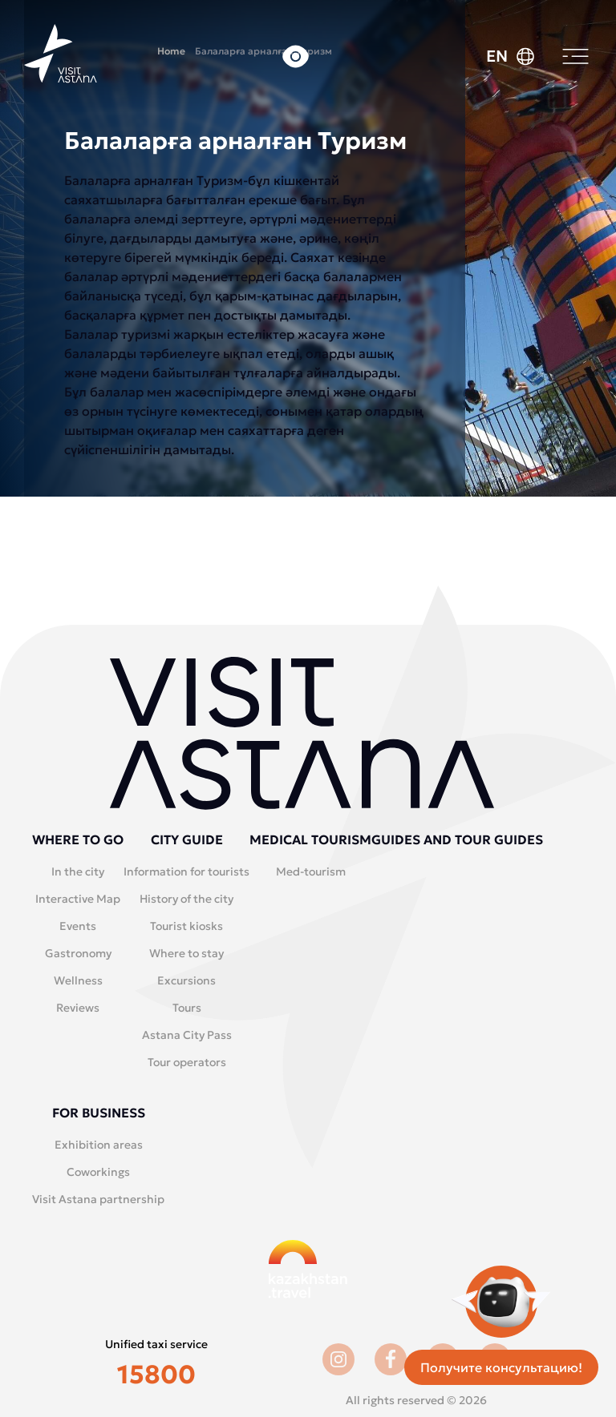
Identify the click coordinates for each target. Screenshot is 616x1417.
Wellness (78, 980)
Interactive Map (77, 899)
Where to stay (186, 953)
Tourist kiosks (186, 926)
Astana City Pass (187, 1035)
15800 (156, 1375)
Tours (186, 1007)
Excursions (186, 980)
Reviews (77, 1007)
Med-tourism (311, 871)
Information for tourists (186, 871)
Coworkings (98, 1172)
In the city (77, 871)
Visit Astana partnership (98, 1199)
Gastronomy (78, 953)
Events (77, 926)
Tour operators (187, 1062)
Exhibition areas (99, 1144)
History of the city (186, 899)
